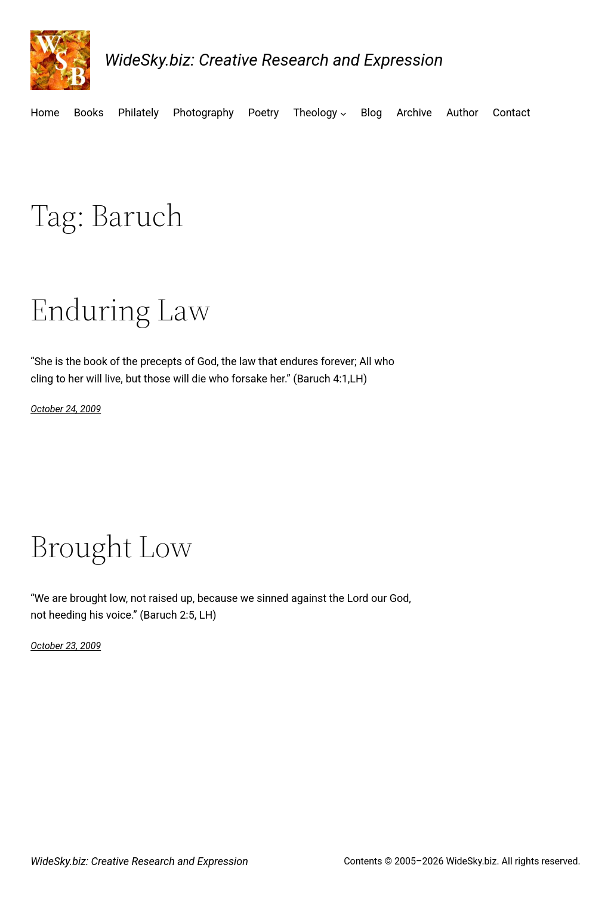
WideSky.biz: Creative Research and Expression (273, 60)
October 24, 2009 (65, 409)
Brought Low (111, 546)
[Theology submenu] (343, 113)
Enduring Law (120, 310)
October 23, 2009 (65, 645)
